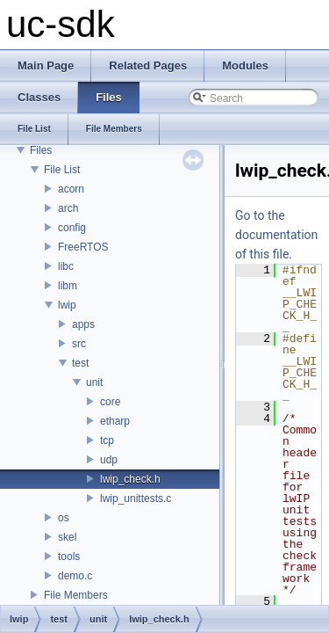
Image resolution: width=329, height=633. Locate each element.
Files (41, 150)
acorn (71, 189)
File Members (76, 595)
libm (67, 286)
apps (83, 324)
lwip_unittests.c (135, 498)
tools (69, 556)
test (80, 363)
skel (67, 537)
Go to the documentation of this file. (276, 234)
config (72, 228)
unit (94, 382)
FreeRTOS (83, 247)
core (110, 402)
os (63, 518)
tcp (107, 440)
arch (68, 208)
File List (62, 170)
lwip (67, 305)
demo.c (75, 576)
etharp (115, 421)
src (79, 344)
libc (66, 266)
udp (109, 460)
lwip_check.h (130, 479)
